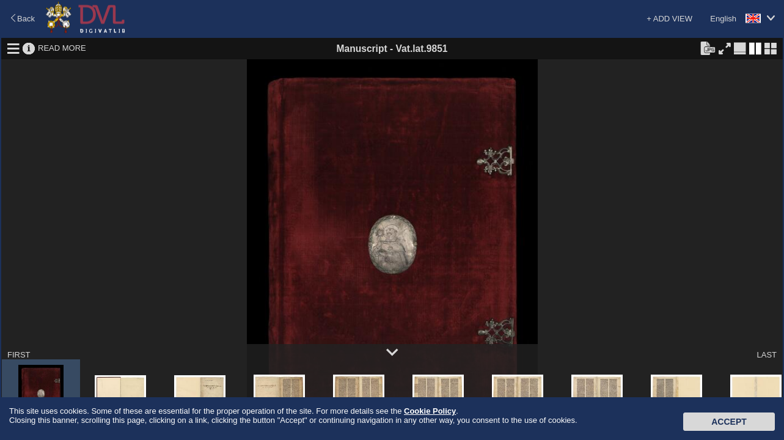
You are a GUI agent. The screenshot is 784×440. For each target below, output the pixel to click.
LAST (767, 354)
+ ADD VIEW (669, 18)
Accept (729, 422)
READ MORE (62, 48)
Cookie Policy (430, 411)
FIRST (19, 354)
